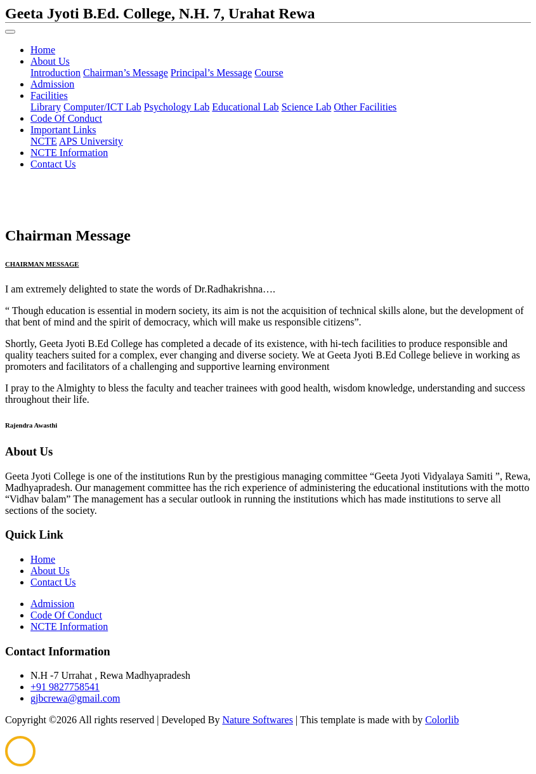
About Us (50, 61)
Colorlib (442, 719)
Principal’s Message (211, 72)
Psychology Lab (177, 107)
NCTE (43, 141)
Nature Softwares (257, 719)
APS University (91, 141)
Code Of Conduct (66, 118)
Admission (52, 84)
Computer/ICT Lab (102, 107)
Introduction (55, 72)
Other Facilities (365, 107)
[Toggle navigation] (10, 32)
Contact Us (53, 164)
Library (45, 107)
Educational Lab (245, 107)
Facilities (49, 95)
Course (268, 72)
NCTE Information (69, 152)
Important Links (63, 129)
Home (42, 49)
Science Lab (307, 107)
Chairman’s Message (125, 72)
